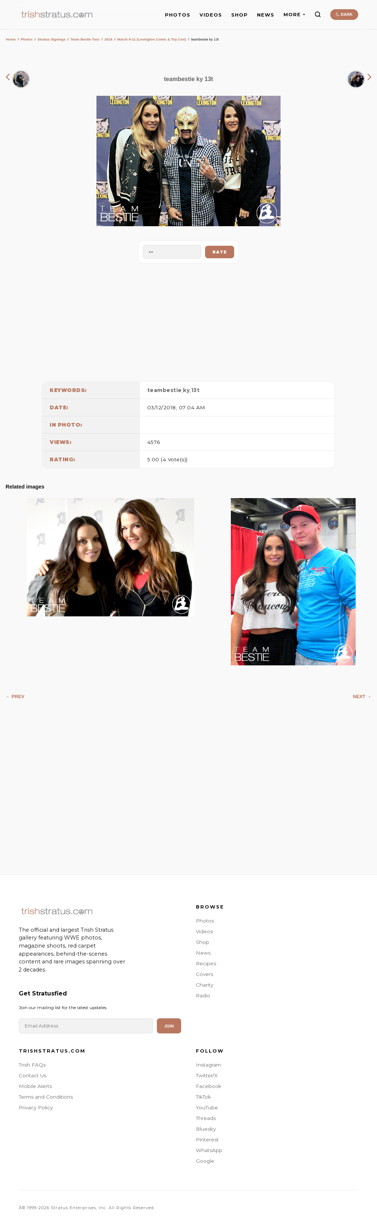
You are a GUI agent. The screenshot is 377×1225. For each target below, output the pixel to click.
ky (186, 390)
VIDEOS (211, 15)
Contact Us (32, 1075)
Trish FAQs (32, 1065)
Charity (204, 985)
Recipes (206, 963)
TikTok (203, 1097)
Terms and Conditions (46, 1097)
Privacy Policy (36, 1107)
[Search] (317, 14)
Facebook (208, 1086)
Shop (202, 942)
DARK (344, 14)
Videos (204, 931)
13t (195, 390)
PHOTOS (177, 15)
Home (11, 39)
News (203, 953)
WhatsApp (209, 1150)
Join (169, 1026)
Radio (203, 995)
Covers (204, 974)
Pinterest (207, 1139)
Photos (27, 39)
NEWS (265, 15)
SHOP (239, 15)
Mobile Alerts (35, 1086)
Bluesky (206, 1129)
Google (205, 1161)
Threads (206, 1118)
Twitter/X (207, 1075)
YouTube (207, 1107)
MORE (294, 14)
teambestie (164, 390)
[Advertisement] (188, 320)
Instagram (208, 1065)
